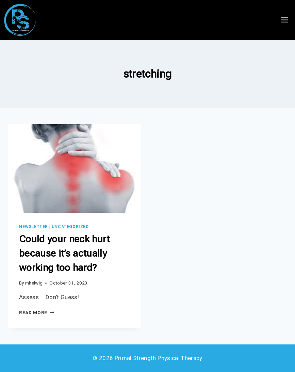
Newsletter (33, 226)
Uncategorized (70, 226)
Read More (36, 312)
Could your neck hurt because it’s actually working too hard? (64, 253)
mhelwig (34, 283)
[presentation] (74, 168)
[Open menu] (284, 20)
